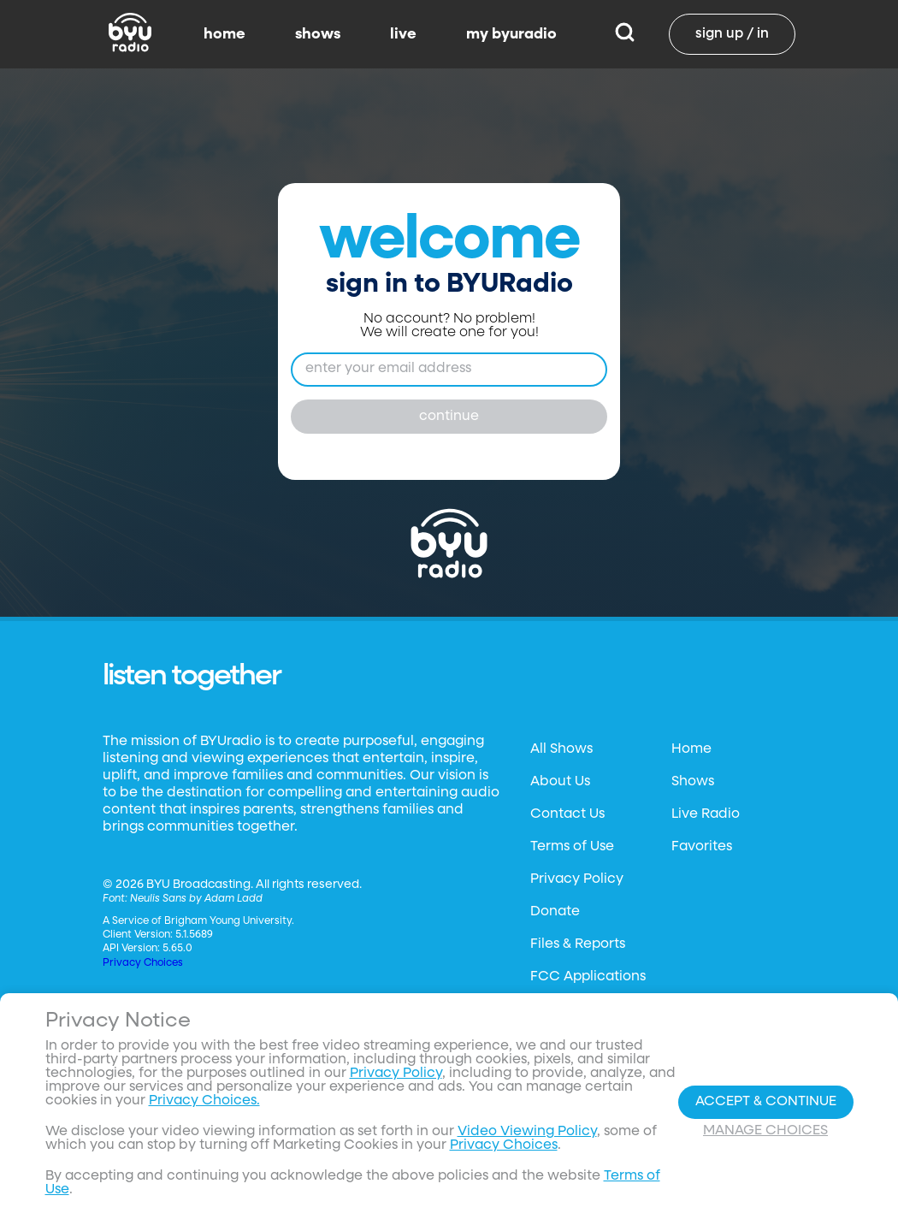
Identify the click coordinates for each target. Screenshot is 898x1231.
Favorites (701, 847)
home (224, 34)
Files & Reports (577, 944)
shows (317, 34)
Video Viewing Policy (527, 1132)
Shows (692, 782)
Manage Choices (765, 1131)
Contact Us (567, 814)
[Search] (625, 34)
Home (691, 749)
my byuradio (511, 34)
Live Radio (705, 814)
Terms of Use (572, 847)
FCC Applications (588, 977)
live (403, 34)
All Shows (561, 749)
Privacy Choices (143, 963)
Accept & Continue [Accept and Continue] (765, 1102)
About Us (560, 782)
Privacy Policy (576, 879)
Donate (555, 912)
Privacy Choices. (204, 1101)
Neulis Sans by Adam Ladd (196, 899)
